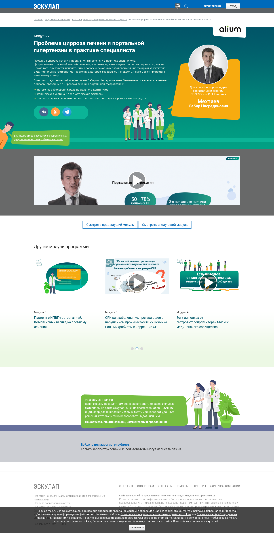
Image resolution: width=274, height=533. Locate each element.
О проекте (126, 486)
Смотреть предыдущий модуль (110, 225)
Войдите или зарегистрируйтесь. (105, 444)
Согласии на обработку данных (217, 514)
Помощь (182, 486)
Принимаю (137, 527)
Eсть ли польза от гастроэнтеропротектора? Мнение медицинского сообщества (202, 322)
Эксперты (113, 6)
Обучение (90, 6)
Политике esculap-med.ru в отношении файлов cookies (156, 514)
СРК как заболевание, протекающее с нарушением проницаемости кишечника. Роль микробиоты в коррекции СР (136, 322)
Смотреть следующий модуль (165, 225)
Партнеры (198, 486)
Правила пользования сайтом (52, 503)
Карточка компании (225, 486)
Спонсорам (145, 486)
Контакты (165, 486)
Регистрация (213, 6)
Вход (233, 6)
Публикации (137, 6)
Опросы (160, 6)
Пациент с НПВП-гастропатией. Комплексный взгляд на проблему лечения (60, 322)
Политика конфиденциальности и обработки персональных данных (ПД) (69, 497)
